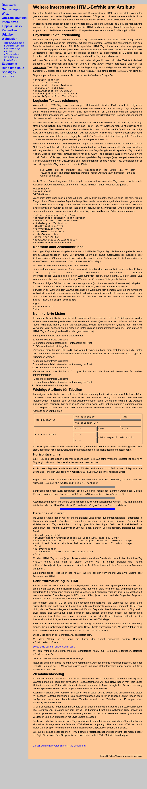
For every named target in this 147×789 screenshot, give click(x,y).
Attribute (7, 51)
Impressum (8, 76)
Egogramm (9, 63)
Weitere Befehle (11, 54)
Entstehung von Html (13, 46)
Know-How (9, 30)
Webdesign (9, 38)
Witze (5, 13)
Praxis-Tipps (10, 60)
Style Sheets (10, 57)
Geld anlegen (11, 9)
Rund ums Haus (13, 67)
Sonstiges (9, 72)
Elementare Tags (11, 48)
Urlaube (7, 34)
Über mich (9, 5)
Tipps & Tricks (12, 26)
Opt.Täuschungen (14, 17)
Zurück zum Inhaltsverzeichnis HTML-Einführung (59, 764)
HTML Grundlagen (13, 42)
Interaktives (10, 22)
